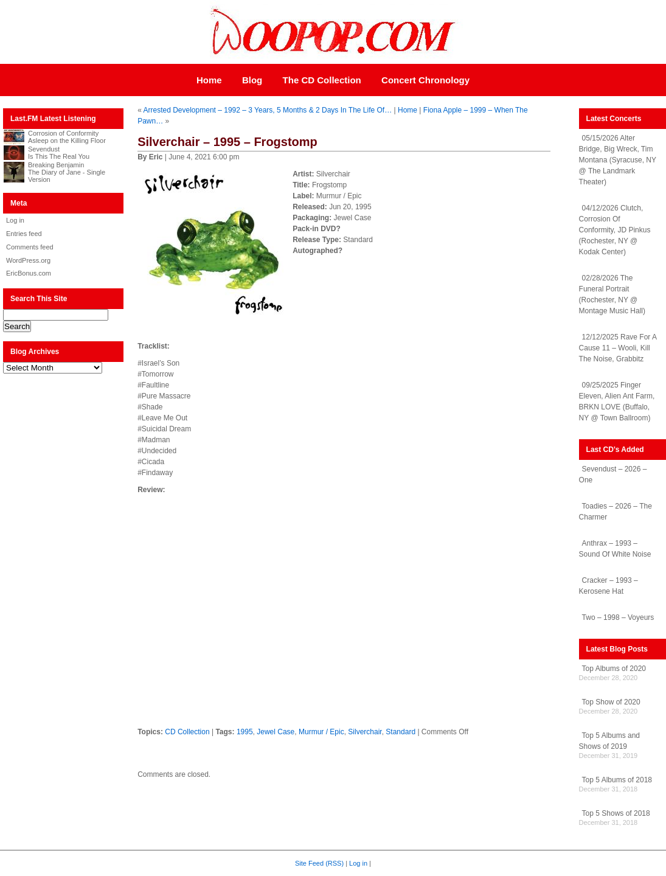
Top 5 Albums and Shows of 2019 (609, 741)
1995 (245, 732)
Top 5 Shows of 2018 (616, 813)
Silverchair (364, 732)
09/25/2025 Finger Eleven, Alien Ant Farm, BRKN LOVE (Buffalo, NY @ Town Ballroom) (617, 401)
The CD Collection (322, 80)
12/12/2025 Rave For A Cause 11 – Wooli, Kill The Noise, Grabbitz (618, 348)
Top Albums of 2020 (614, 668)
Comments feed (30, 247)
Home (209, 80)
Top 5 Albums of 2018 (617, 780)
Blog (252, 80)
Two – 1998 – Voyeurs (618, 617)
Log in (15, 220)
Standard (400, 732)
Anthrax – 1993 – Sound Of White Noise (615, 548)
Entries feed (24, 233)
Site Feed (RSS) (319, 863)
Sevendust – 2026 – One (613, 474)
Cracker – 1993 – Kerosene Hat (608, 586)
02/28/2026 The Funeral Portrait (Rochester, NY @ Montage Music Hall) (612, 294)
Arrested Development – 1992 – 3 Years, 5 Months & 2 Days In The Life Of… (268, 110)
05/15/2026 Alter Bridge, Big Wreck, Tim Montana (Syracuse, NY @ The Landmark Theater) (617, 160)
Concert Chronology (425, 80)
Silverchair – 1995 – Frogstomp (227, 141)
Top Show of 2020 (611, 702)
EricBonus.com (28, 273)
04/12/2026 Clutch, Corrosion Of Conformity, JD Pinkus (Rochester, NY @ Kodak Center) (615, 230)
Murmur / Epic (321, 732)
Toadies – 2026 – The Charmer (615, 511)
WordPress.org (28, 260)
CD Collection (187, 732)
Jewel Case (275, 732)
